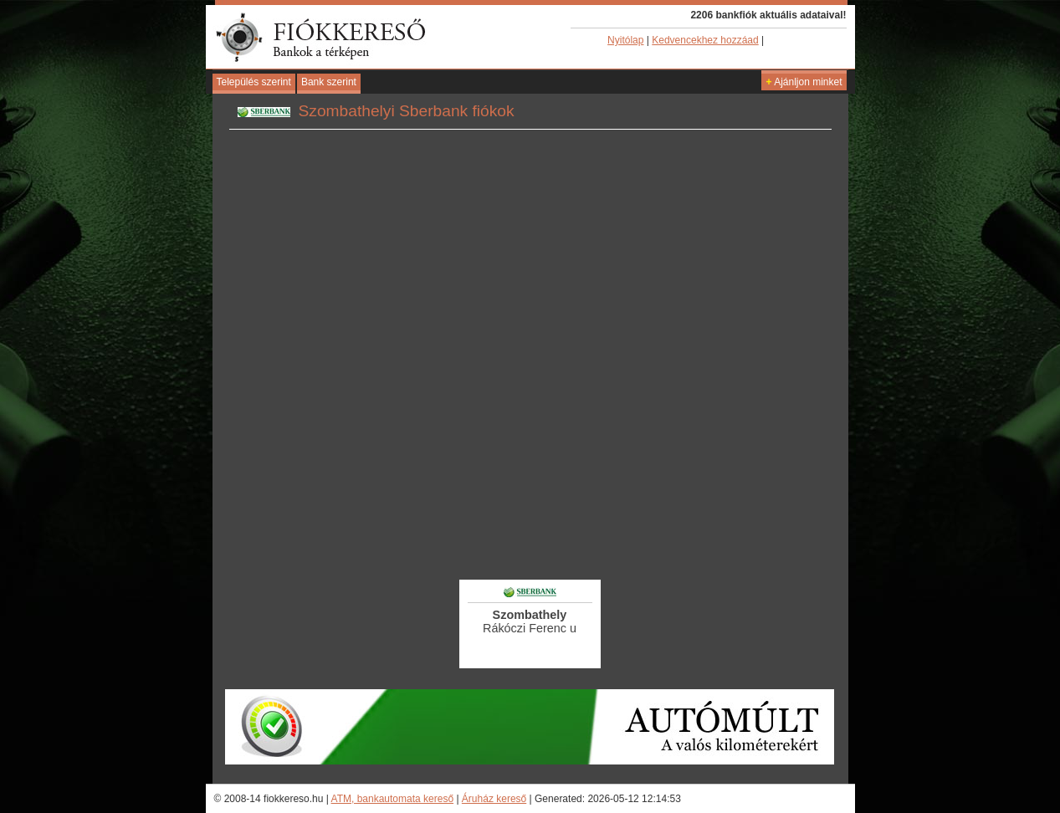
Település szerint (254, 82)
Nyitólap (625, 40)
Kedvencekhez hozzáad (705, 40)
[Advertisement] (530, 531)
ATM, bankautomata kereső (392, 799)
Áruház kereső (494, 799)
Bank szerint (328, 82)
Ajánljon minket (804, 82)
